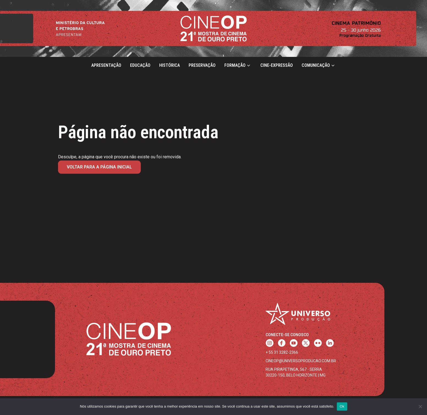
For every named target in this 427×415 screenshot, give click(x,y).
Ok (342, 406)
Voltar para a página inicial (99, 167)
